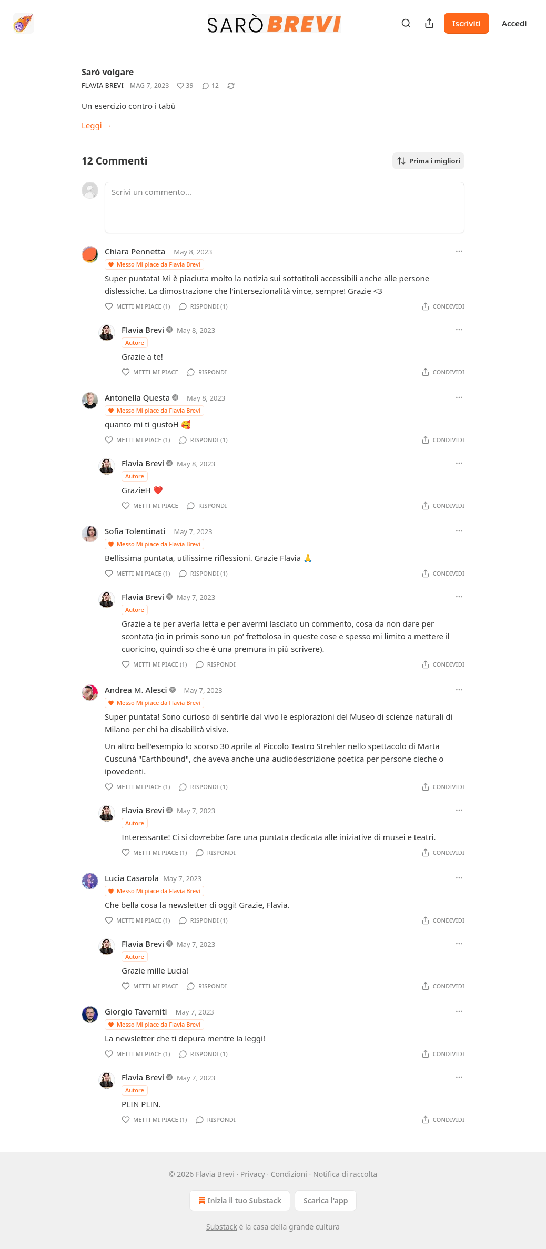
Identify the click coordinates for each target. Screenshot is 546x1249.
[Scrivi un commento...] (284, 207)
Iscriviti (466, 23)
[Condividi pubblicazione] (429, 23)
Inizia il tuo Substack (239, 1200)
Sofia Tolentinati (135, 531)
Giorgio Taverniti (136, 1011)
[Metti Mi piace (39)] (185, 85)
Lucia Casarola (132, 878)
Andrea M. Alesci (136, 689)
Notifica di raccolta (345, 1174)
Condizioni (289, 1174)
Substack (221, 1227)
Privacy (252, 1174)
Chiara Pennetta (135, 251)
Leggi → (97, 125)
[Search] (406, 23)
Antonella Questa (137, 397)
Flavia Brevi (103, 85)
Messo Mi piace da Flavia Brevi (153, 264)
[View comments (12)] (210, 85)
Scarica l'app (326, 1200)
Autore (134, 342)
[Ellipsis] (459, 251)
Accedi (514, 23)
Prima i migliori (428, 161)
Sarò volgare (108, 72)
